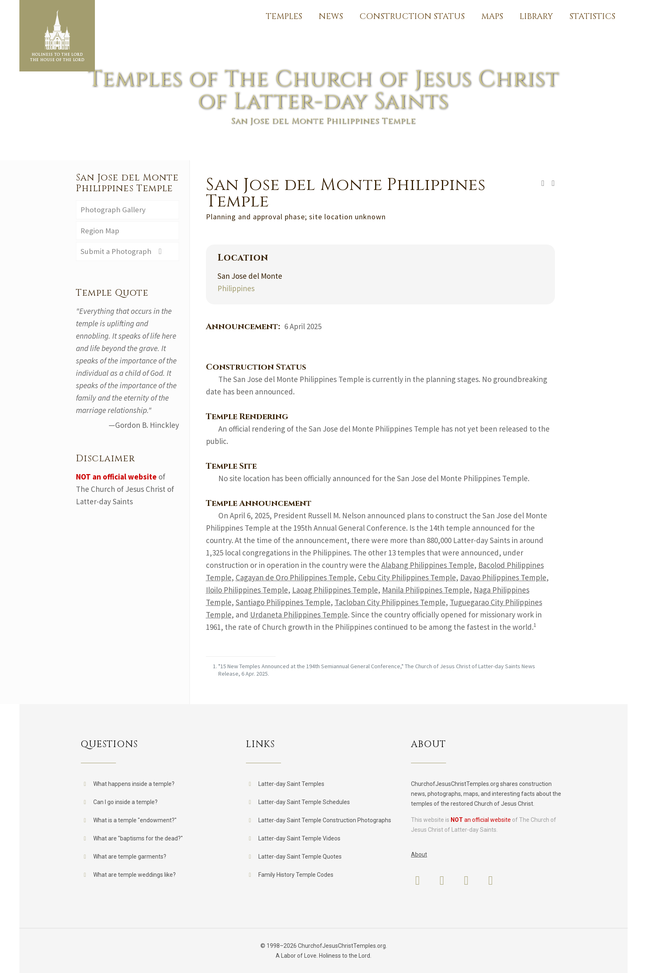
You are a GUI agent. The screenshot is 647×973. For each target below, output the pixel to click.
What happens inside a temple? (134, 784)
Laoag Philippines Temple (335, 590)
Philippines (236, 288)
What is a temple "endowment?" (135, 820)
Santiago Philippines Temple (283, 602)
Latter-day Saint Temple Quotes (300, 856)
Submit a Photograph (123, 252)
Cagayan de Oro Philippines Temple (295, 577)
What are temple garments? (129, 856)
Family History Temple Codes (295, 874)
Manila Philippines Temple (426, 590)
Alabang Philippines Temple (427, 565)
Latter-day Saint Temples (291, 784)
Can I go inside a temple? (125, 802)
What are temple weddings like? (134, 874)
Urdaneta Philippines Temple (299, 614)
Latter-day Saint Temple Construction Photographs (324, 820)
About (419, 854)
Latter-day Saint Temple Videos (299, 838)
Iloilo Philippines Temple (247, 590)
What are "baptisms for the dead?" (138, 838)
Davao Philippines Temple (503, 577)
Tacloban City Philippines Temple (390, 602)
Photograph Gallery (113, 210)
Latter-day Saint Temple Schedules (304, 802)
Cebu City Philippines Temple (407, 577)
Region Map (99, 231)
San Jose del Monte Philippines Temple (127, 183)
